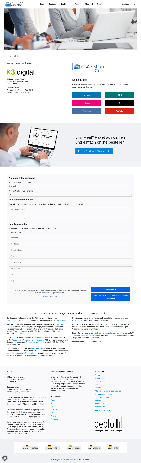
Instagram (87, 103)
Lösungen (38, 338)
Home (43, 4)
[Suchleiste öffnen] (135, 4)
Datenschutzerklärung (103, 397)
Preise (79, 4)
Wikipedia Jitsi (100, 407)
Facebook (87, 111)
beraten (24, 320)
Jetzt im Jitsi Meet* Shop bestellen (94, 151)
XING (120, 95)
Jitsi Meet (18, 400)
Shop (87, 4)
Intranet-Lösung (116, 333)
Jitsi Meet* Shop (101, 378)
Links (97, 385)
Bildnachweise (100, 404)
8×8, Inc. (22, 412)
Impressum (99, 400)
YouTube (119, 111)
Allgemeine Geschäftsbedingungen (108, 391)
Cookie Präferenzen (102, 410)
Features (54, 4)
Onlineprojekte (100, 333)
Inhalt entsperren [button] (111, 289)
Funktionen (67, 4)
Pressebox (55, 419)
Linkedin (87, 95)
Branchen (35, 348)
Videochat (15, 340)
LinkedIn (54, 409)
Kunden (24, 331)
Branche (38, 355)
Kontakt (98, 388)
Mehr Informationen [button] (50, 296)
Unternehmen (113, 4)
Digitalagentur (12, 320)
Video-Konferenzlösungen (33, 340)
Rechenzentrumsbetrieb (35, 342)
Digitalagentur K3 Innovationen (24, 353)
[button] (5, 458)
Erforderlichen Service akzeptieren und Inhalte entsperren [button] (111, 297)
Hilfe (93, 4)
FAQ (101, 4)
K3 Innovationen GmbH (65, 460)
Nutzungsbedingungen (103, 394)
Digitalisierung (61, 320)
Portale (47, 338)
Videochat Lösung (87, 335)
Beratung (127, 4)
